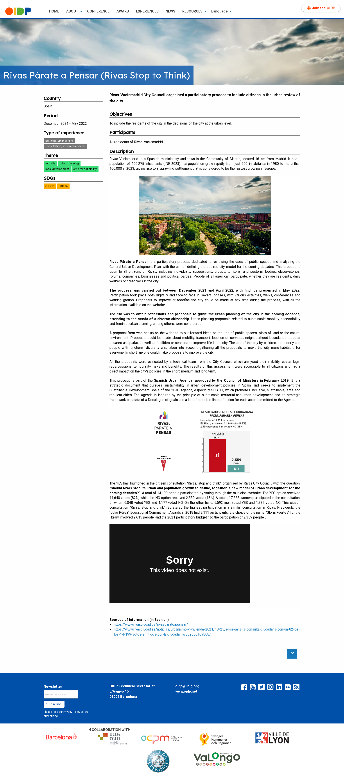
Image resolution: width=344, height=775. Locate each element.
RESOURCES (192, 11)
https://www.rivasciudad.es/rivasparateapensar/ (151, 624)
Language (219, 11)
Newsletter (53, 686)
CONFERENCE (98, 11)
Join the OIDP (321, 8)
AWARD (122, 11)
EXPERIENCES (147, 11)
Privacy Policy (71, 711)
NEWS (170, 11)
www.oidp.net (186, 691)
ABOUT (72, 11)
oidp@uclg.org (187, 686)
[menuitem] (24, 11)
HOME (54, 11)
